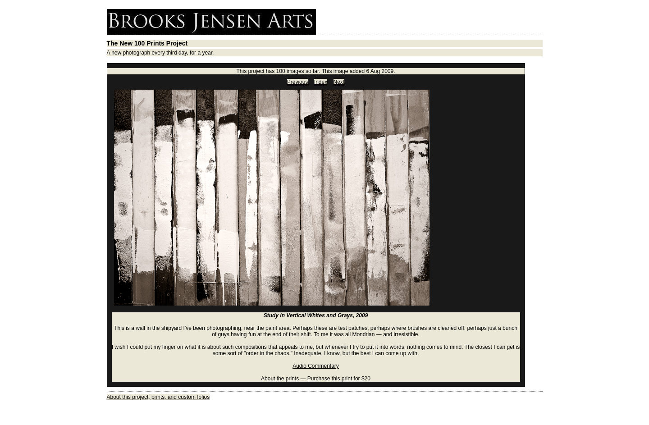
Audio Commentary (316, 366)
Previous (297, 82)
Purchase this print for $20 (338, 378)
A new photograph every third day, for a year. (160, 53)
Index (320, 82)
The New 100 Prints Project (147, 43)
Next (339, 82)
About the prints (280, 378)
